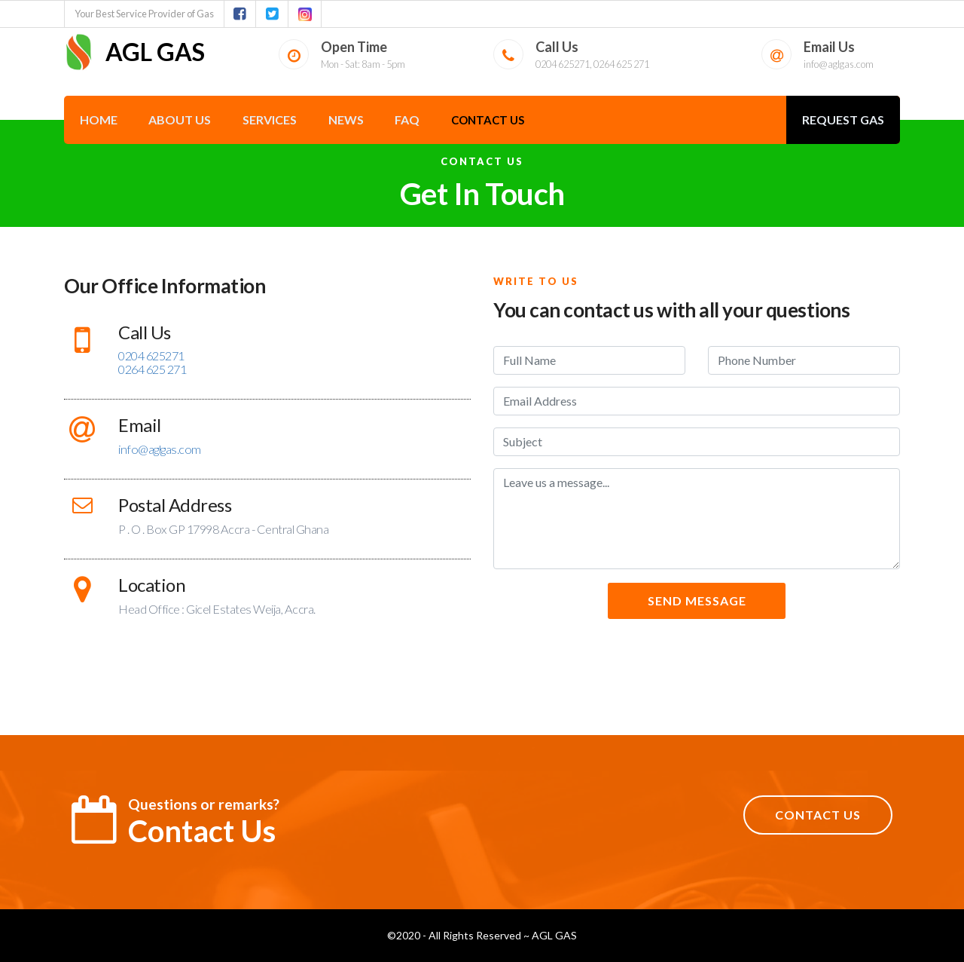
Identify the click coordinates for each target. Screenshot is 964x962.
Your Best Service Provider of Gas (144, 14)
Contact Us (487, 120)
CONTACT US (818, 814)
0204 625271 (151, 355)
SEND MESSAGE (697, 600)
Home (98, 119)
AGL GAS (134, 51)
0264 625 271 (152, 369)
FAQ (407, 119)
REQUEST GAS (843, 119)
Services (270, 119)
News (346, 119)
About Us (179, 119)
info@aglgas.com (839, 64)
